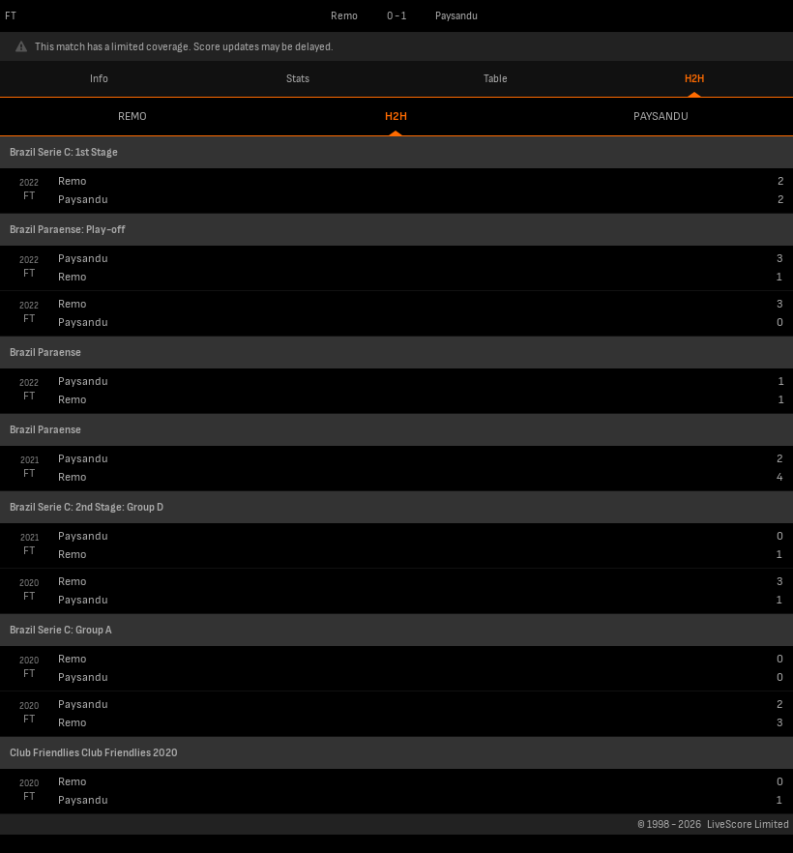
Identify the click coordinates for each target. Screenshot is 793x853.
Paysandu (661, 116)
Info (99, 79)
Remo (132, 116)
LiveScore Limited (748, 824)
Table (496, 79)
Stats (297, 79)
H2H (694, 79)
